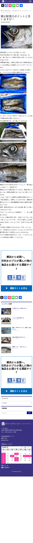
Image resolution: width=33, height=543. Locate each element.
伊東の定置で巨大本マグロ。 (19, 337)
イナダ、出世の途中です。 (18, 318)
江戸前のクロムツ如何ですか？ (19, 308)
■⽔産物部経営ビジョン (7, 436)
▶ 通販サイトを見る (16, 288)
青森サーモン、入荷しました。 (19, 346)
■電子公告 (4, 438)
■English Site (4, 440)
